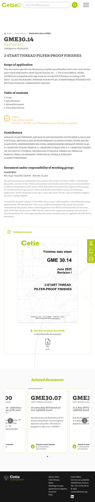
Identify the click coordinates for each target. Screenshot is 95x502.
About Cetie (53, 476)
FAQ (50, 494)
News (50, 482)
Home (8, 33)
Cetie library (54, 479)
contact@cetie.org (79, 491)
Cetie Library (20, 33)
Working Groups (55, 485)
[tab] (47, 456)
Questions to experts (57, 488)
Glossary (52, 491)
